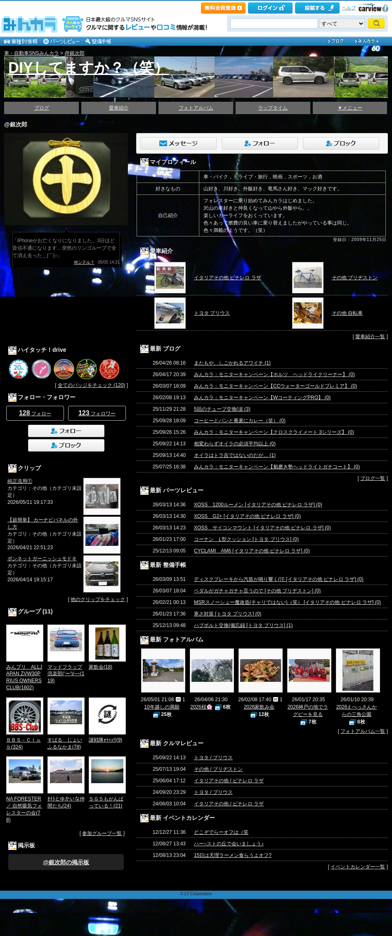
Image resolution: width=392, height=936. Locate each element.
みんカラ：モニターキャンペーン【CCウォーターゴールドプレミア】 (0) (275, 386)
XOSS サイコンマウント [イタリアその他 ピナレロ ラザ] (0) (262, 528)
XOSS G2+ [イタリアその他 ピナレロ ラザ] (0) (247, 516)
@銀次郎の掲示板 (66, 862)
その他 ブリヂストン (355, 278)
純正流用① (19, 481)
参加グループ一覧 (102, 833)
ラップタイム (273, 108)
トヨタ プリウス (212, 313)
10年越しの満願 (161, 707)
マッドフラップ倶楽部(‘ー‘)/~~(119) (65, 674)
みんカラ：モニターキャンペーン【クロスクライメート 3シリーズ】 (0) (274, 432)
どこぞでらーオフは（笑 (221, 832)
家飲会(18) (100, 667)
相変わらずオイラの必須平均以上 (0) (235, 444)
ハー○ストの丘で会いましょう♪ (229, 844)
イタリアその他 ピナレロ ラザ (227, 278)
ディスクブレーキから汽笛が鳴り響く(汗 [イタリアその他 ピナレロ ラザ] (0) (279, 579)
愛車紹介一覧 (370, 336)
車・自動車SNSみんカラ (31, 53)
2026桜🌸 (201, 707)
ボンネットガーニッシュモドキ (42, 559)
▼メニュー (350, 108)
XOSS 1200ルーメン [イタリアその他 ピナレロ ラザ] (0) (258, 505)
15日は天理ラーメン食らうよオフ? (233, 855)
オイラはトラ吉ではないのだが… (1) (235, 455)
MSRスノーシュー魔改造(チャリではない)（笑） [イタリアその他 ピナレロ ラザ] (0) (287, 602)
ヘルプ (349, 7)
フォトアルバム (196, 108)
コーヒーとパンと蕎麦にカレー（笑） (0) (240, 421)
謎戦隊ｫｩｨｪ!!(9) (105, 740)
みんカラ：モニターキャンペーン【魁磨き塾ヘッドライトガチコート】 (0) (277, 467)
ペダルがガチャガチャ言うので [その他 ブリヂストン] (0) (257, 591)
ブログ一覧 (372, 478)
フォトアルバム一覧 (362, 731)
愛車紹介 (119, 108)
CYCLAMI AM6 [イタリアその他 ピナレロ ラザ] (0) (252, 551)
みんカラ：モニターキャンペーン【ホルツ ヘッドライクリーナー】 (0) (274, 374)
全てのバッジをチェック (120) (91, 385)
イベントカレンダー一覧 (358, 867)
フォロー (35, 413)
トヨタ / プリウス (213, 757)
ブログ (41, 108)
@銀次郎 (74, 53)
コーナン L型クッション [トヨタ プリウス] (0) (246, 539)
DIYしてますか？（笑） (88, 67)
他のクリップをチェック (98, 599)
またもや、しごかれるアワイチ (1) (232, 363)
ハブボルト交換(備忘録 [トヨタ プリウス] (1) (243, 625)
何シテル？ (84, 262)
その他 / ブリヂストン (218, 769)
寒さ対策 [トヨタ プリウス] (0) (227, 614)
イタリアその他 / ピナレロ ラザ (229, 781)
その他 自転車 (347, 313)
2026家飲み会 (259, 707)
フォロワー (97, 413)
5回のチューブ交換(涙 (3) (222, 409)
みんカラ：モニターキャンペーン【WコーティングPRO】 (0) (262, 397)
